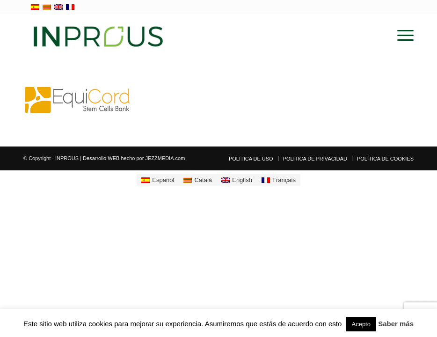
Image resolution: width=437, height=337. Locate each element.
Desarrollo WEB (101, 158)
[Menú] (401, 36)
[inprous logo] (98, 36)
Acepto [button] (360, 324)
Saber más (396, 324)
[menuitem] (401, 36)
